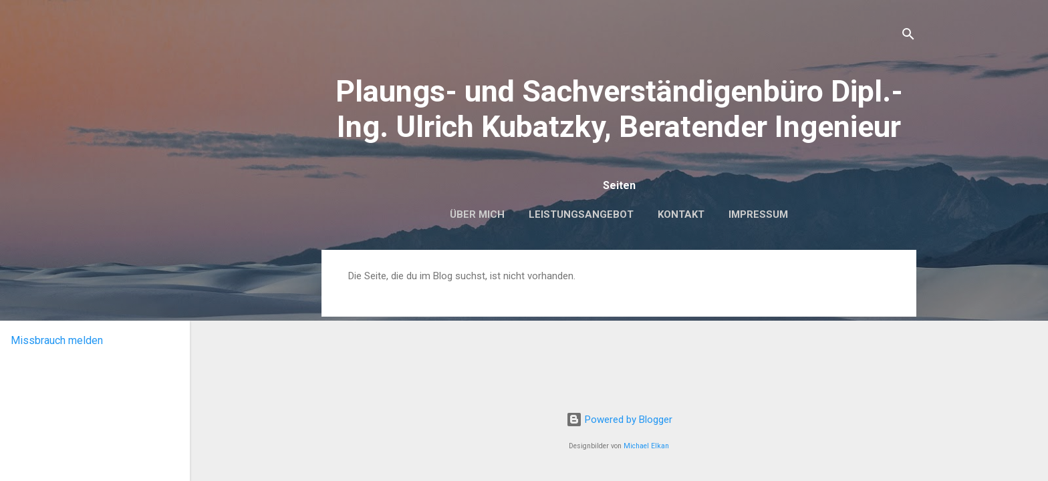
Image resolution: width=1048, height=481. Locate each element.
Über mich (477, 214)
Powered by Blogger (619, 420)
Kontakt (681, 214)
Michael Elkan (646, 446)
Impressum (758, 214)
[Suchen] (908, 36)
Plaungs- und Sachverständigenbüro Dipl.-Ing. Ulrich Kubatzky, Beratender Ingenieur (619, 108)
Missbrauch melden (57, 340)
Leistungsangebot (581, 214)
